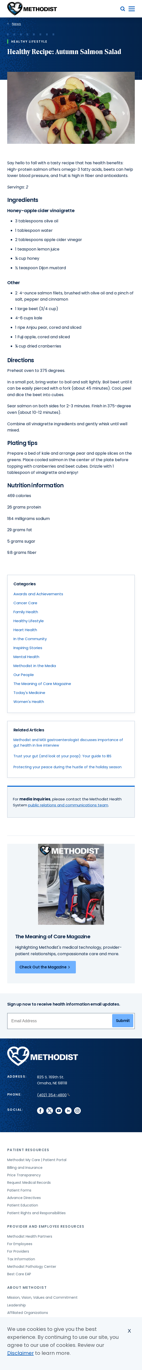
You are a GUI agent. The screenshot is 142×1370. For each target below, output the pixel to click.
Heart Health (25, 629)
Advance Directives (24, 1197)
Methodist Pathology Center (31, 1266)
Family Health (25, 611)
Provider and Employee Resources (46, 1226)
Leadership (16, 1305)
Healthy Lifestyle (28, 620)
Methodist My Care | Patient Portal (36, 1159)
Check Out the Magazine (45, 967)
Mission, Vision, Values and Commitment (42, 1297)
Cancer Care (25, 602)
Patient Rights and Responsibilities (36, 1212)
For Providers (18, 1251)
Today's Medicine (29, 692)
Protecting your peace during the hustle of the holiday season (67, 767)
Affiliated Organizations (27, 1312)
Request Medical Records (29, 1182)
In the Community (30, 638)
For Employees (19, 1243)
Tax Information (21, 1259)
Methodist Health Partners (29, 1236)
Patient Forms (19, 1190)
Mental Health (26, 656)
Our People (23, 674)
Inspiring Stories (27, 647)
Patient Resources (28, 1149)
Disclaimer (20, 1353)
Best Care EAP (19, 1274)
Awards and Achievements (38, 594)
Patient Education (22, 1205)
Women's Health (28, 701)
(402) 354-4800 (53, 1095)
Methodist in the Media (34, 665)
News (16, 23)
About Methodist (27, 1287)
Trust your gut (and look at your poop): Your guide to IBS (62, 756)
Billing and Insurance (25, 1167)
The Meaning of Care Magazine (42, 683)
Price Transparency (24, 1175)
